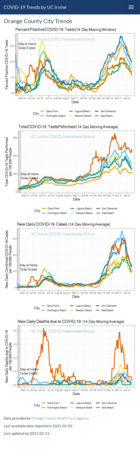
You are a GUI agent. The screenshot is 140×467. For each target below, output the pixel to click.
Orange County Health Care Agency (60, 418)
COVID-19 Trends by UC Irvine (35, 7)
